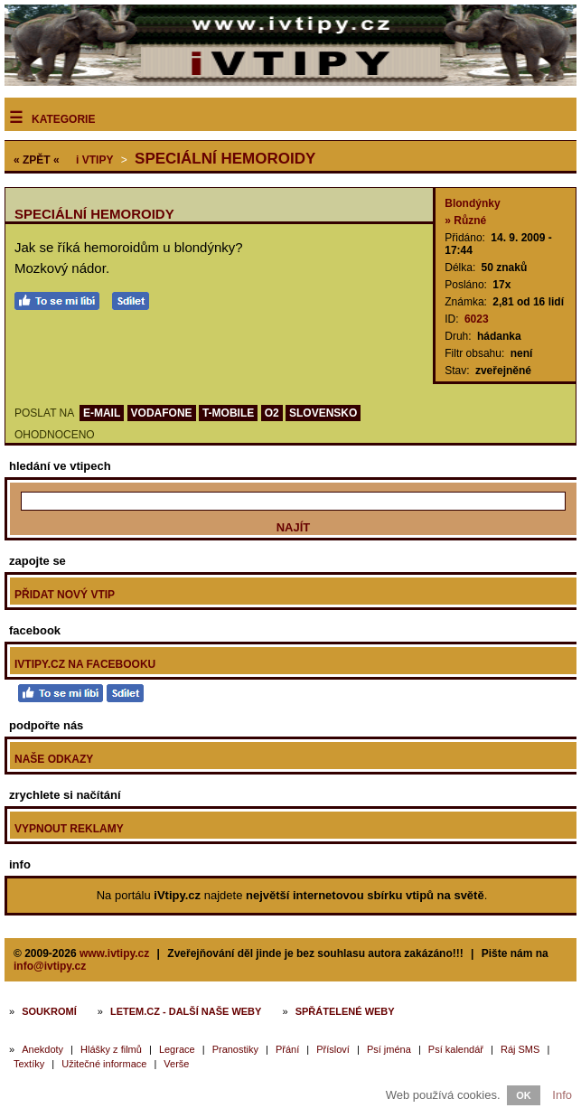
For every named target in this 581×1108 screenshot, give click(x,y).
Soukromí (49, 1011)
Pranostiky (235, 1049)
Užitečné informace (103, 1063)
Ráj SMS (520, 1049)
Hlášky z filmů (111, 1049)
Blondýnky (472, 203)
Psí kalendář (455, 1049)
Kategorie (63, 119)
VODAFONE (161, 413)
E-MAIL (101, 413)
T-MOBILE (228, 413)
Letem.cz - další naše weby (185, 1011)
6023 (476, 319)
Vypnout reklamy (69, 828)
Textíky (29, 1063)
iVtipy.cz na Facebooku (84, 664)
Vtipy (94, 160)
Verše (176, 1063)
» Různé (465, 220)
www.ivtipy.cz (114, 953)
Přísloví (333, 1049)
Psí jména (389, 1049)
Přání (287, 1049)
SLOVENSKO (323, 413)
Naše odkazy (53, 759)
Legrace (177, 1049)
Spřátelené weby (345, 1011)
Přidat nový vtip (64, 594)
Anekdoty (42, 1049)
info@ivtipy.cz (50, 966)
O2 (272, 413)
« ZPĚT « (37, 160)
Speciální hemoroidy (225, 158)
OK (523, 1095)
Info (562, 1095)
